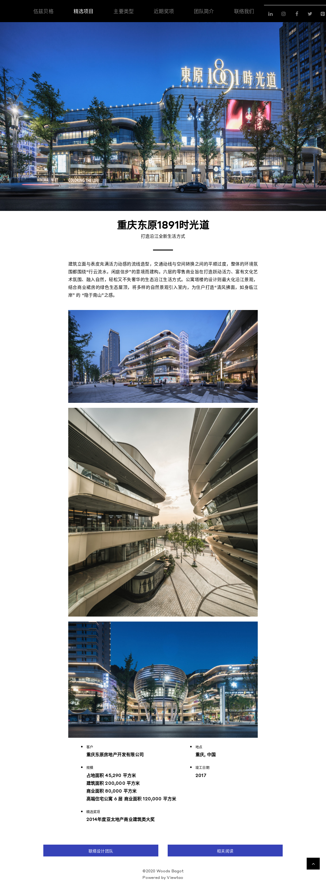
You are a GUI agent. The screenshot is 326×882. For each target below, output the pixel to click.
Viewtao (175, 877)
